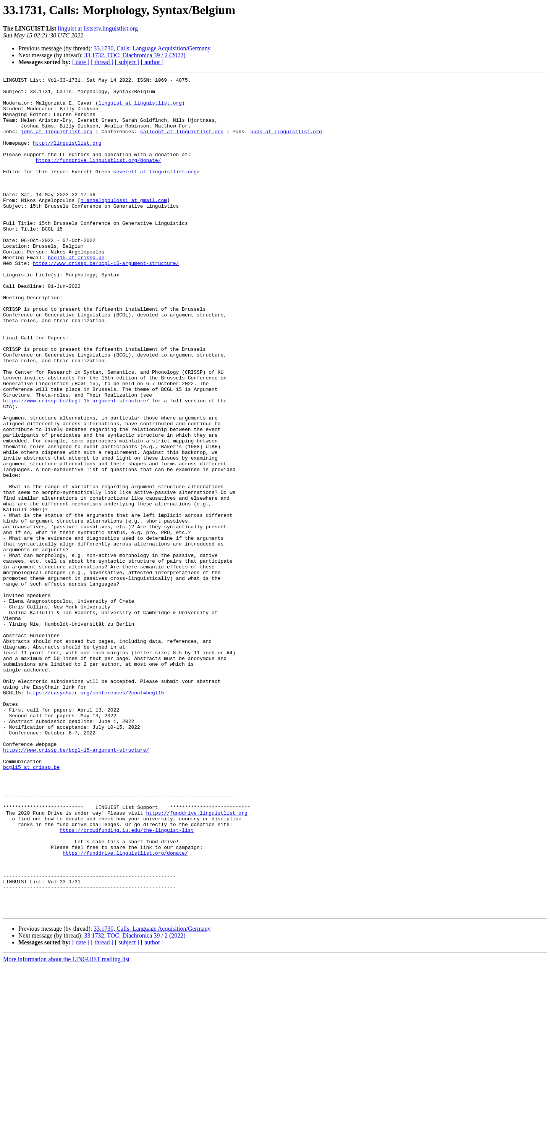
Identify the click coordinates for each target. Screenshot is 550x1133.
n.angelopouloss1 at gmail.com (124, 225)
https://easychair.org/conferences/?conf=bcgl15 (95, 816)
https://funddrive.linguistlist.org (196, 960)
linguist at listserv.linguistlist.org (98, 28)
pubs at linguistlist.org (286, 142)
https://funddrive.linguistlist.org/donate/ (98, 177)
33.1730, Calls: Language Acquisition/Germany (152, 48)
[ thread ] (102, 62)
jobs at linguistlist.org (56, 142)
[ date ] (80, 62)
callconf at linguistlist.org (181, 142)
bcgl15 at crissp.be (76, 294)
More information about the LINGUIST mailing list (66, 1126)
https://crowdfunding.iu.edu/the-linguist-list (127, 981)
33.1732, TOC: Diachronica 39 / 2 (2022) (134, 55)
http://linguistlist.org (67, 156)
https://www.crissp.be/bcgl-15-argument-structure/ (106, 300)
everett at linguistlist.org (156, 190)
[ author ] (152, 62)
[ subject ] (127, 62)
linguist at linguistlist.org (140, 108)
